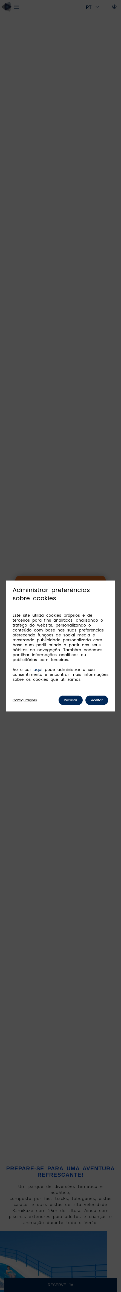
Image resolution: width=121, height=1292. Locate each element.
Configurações (25, 700)
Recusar (70, 700)
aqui (38, 669)
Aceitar (97, 700)
